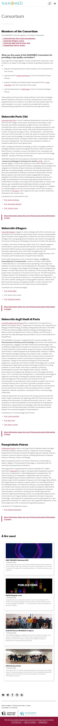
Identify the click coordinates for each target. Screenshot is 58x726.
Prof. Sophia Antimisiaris (12, 510)
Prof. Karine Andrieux (11, 200)
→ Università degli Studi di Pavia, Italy (16, 43)
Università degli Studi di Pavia (12, 323)
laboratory (14, 471)
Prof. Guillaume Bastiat (12, 299)
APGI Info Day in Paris (13, 666)
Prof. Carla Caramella (11, 416)
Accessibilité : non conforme (9, 708)
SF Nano (15, 191)
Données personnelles (18, 705)
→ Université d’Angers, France (13, 41)
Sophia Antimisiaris (23, 75)
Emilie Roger (25, 89)
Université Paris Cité (9, 120)
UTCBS (40, 161)
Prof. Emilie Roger (10, 291)
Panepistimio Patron (9, 448)
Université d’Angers (8, 232)
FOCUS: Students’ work (14, 595)
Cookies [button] (28, 705)
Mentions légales (6, 705)
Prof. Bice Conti (9, 420)
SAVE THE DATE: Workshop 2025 (17, 560)
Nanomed (9, 562)
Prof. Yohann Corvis (11, 208)
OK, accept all (16, 722)
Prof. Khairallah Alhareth (12, 204)
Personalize (43, 722)
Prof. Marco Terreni (11, 425)
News (14, 562)
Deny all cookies (30, 722)
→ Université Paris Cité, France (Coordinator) (18, 38)
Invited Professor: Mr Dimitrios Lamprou (20, 630)
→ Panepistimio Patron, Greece (13, 45)
